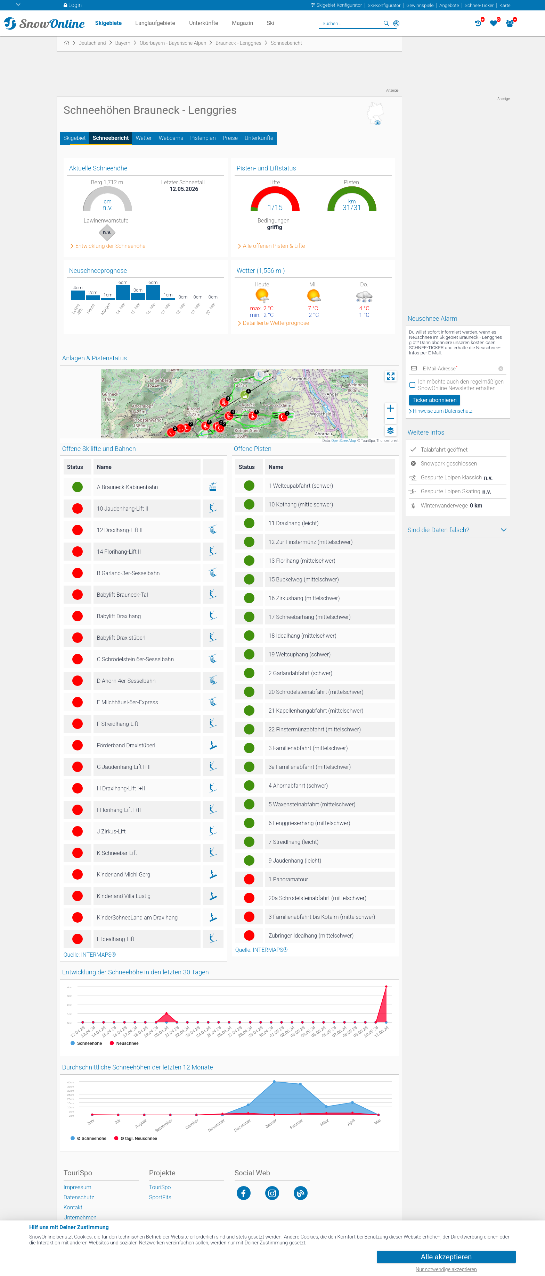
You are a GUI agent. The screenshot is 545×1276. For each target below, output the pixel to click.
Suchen (386, 23)
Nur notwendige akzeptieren (446, 1270)
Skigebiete (108, 23)
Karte (505, 5)
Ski (270, 23)
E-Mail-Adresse (440, 369)
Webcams (171, 138)
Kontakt (73, 1207)
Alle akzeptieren (446, 1257)
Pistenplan (203, 138)
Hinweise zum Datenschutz (443, 411)
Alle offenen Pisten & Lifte (274, 246)
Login (75, 5)
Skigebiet (75, 138)
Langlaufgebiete (155, 23)
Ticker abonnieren (435, 400)
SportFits (160, 1197)
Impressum (77, 1187)
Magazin (242, 23)
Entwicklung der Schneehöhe (110, 246)
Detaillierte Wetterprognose (276, 323)
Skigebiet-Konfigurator (339, 5)
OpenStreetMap (343, 440)
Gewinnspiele (419, 5)
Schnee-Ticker (479, 5)
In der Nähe (396, 23)
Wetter (144, 138)
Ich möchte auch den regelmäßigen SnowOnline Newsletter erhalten (461, 385)
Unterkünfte (259, 138)
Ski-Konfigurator (384, 5)
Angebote (449, 5)
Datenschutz (79, 1197)
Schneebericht (111, 138)
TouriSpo (160, 1187)
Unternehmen (80, 1217)
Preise (230, 138)
